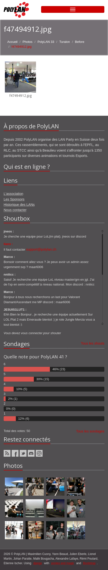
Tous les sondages (90, 431)
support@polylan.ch (41, 249)
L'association (13, 194)
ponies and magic (62, 563)
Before (79, 42)
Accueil (12, 42)
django (37, 563)
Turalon (64, 42)
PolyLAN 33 (45, 42)
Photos (27, 42)
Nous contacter (15, 210)
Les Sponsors (14, 199)
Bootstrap (89, 563)
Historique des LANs (19, 205)
